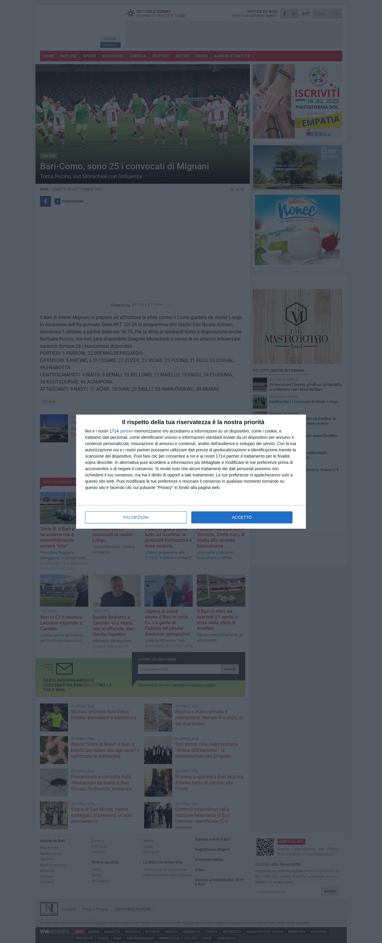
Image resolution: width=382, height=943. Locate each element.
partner (126, 431)
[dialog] (191, 472)
